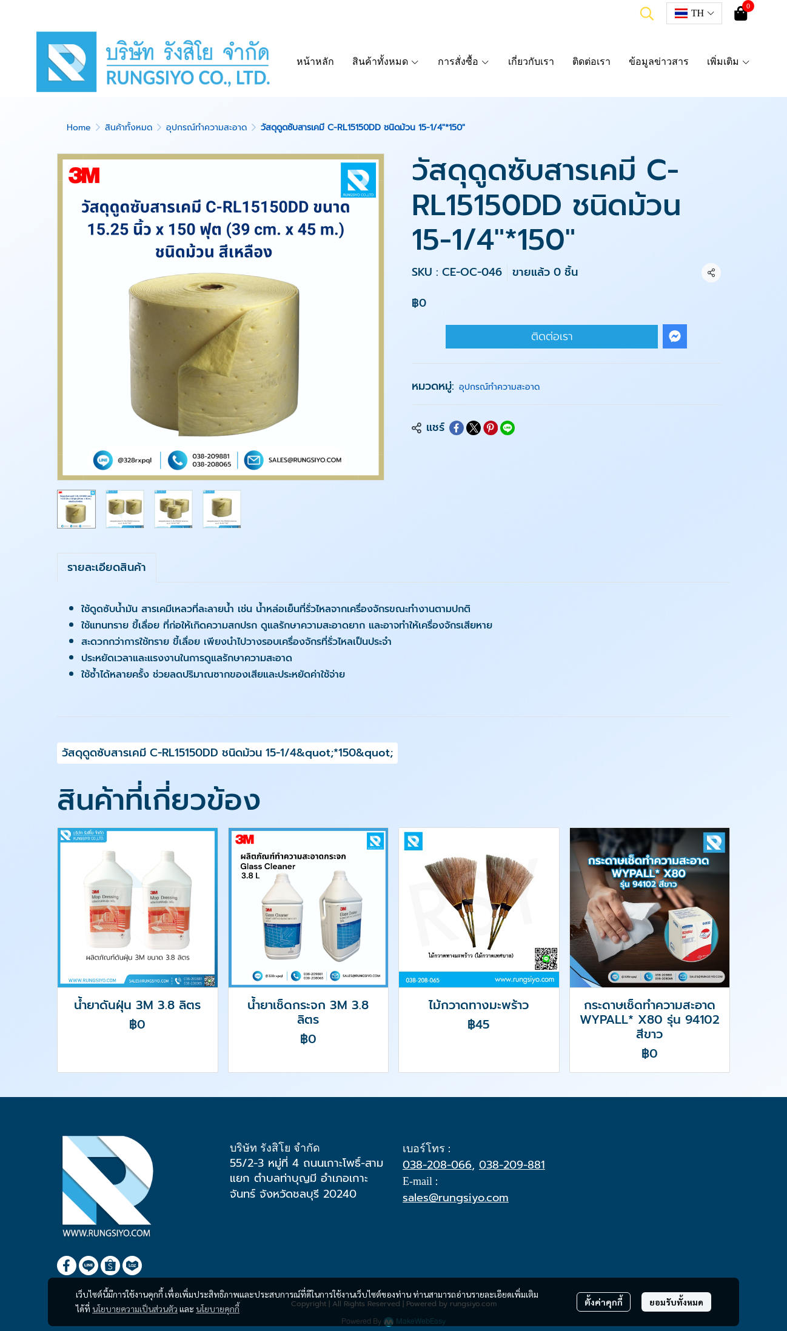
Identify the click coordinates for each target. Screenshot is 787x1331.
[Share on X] (473, 428)
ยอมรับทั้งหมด (676, 1301)
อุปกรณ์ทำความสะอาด (206, 127)
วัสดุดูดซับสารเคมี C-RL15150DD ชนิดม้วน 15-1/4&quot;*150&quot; (227, 752)
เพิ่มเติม (729, 61)
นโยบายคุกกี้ (217, 1308)
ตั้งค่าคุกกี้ (603, 1301)
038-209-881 (512, 1164)
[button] (647, 13)
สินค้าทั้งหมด (128, 127)
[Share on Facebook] (456, 428)
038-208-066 (437, 1164)
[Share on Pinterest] (490, 428)
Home (79, 127)
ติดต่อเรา (552, 336)
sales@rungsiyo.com (456, 1197)
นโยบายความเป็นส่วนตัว (135, 1308)
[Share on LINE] (507, 428)
